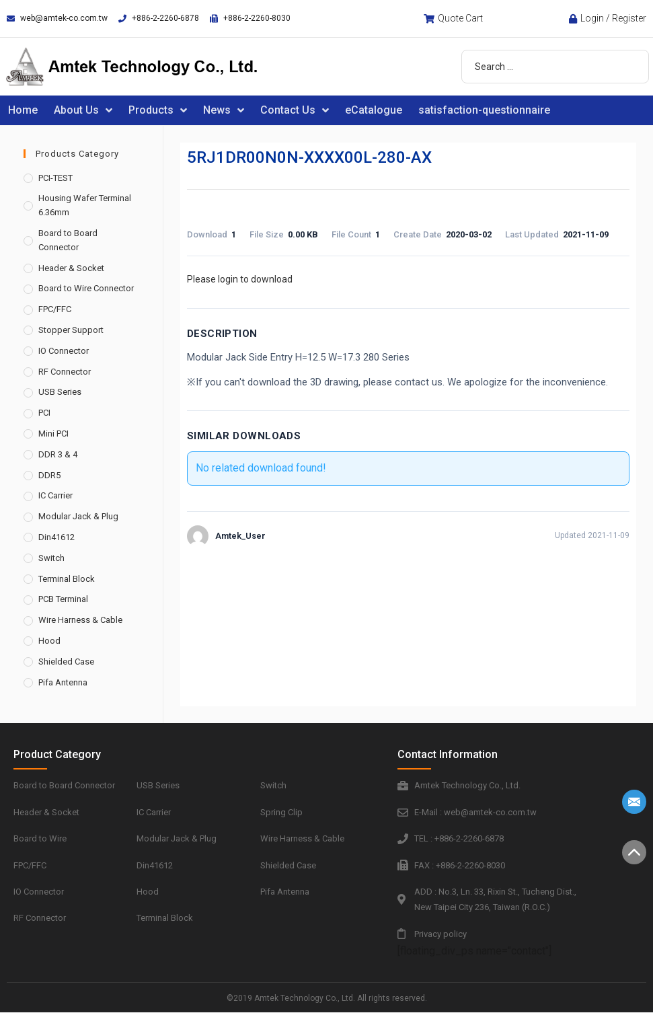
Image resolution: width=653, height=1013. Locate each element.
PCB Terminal (63, 599)
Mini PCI (53, 433)
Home (23, 110)
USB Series (59, 392)
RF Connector (64, 372)
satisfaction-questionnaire (484, 110)
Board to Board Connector (68, 240)
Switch (51, 558)
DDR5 (49, 475)
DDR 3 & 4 (57, 454)
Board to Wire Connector (86, 288)
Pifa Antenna (62, 682)
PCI (44, 413)
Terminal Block (66, 579)
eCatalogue (373, 110)
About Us (83, 110)
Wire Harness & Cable (80, 620)
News (223, 110)
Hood (49, 641)
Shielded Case (66, 661)
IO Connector (63, 351)
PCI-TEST (55, 178)
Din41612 (56, 537)
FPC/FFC (54, 309)
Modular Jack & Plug (78, 516)
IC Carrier (55, 495)
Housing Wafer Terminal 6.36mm (84, 205)
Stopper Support (71, 330)
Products (157, 110)
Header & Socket (71, 268)
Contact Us (294, 110)
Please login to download (240, 279)
